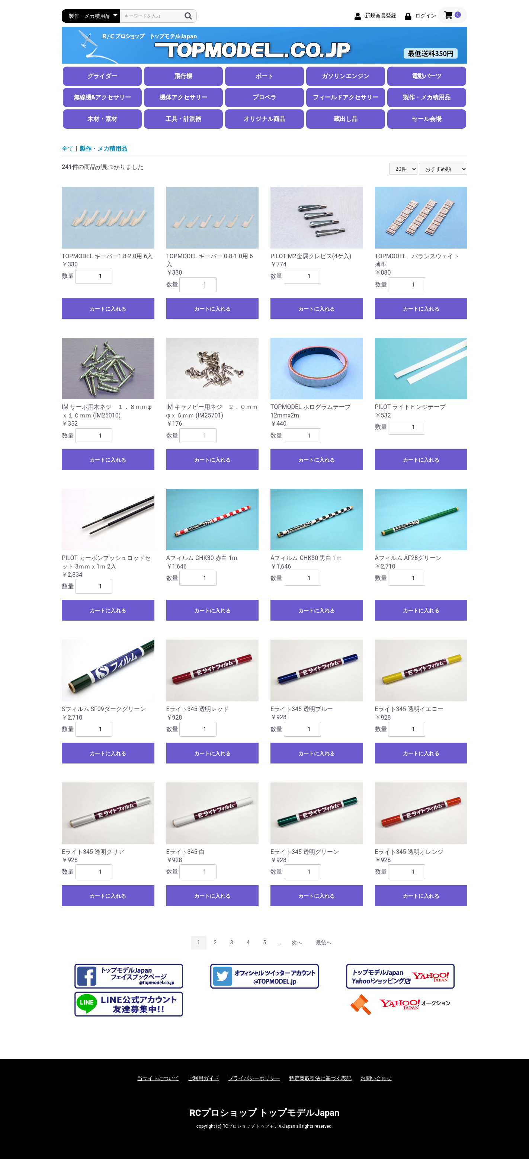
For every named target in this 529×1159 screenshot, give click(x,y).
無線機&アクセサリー (102, 97)
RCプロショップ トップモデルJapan (264, 1113)
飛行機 (183, 76)
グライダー (102, 76)
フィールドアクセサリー (345, 97)
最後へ (323, 942)
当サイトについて (158, 1078)
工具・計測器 (183, 118)
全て (68, 148)
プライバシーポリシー (254, 1078)
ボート (264, 76)
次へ (297, 942)
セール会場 (427, 118)
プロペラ (264, 97)
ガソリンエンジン (345, 76)
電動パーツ (427, 76)
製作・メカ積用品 (427, 97)
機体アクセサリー (183, 97)
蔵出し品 (346, 118)
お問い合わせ (376, 1078)
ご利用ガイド (203, 1078)
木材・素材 (102, 118)
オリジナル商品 (264, 118)
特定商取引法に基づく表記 (320, 1078)
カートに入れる (108, 309)
